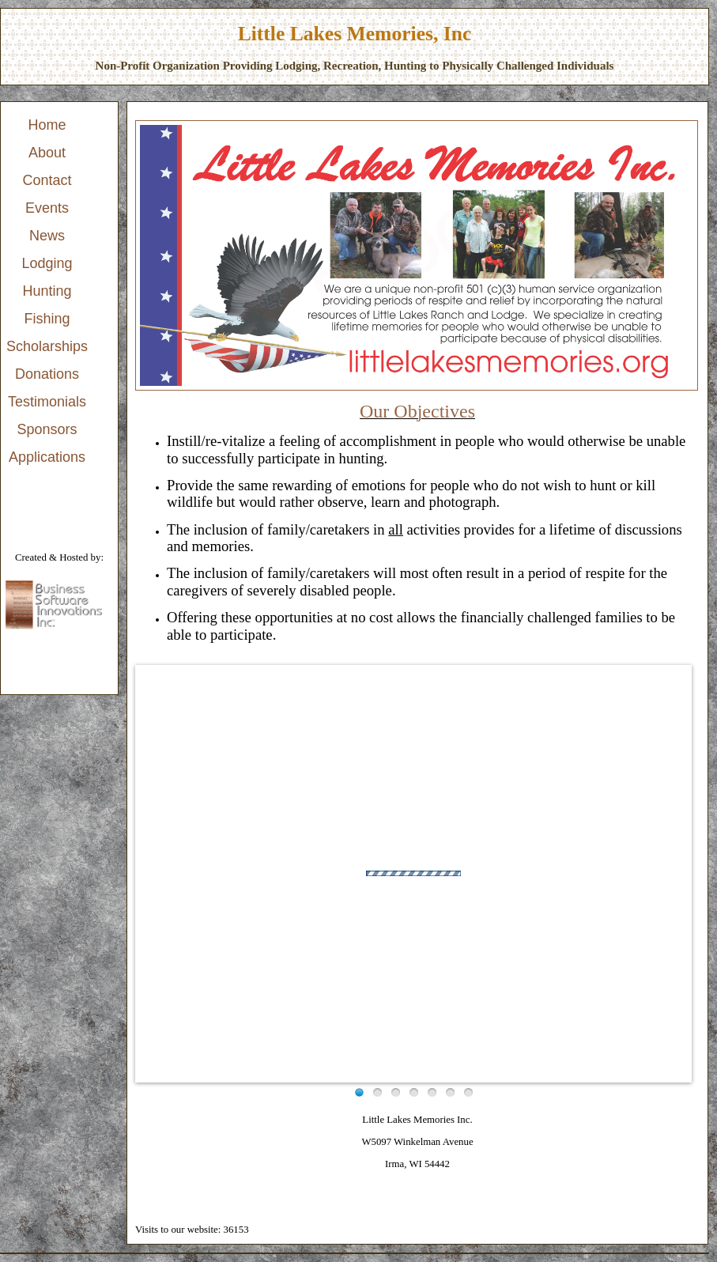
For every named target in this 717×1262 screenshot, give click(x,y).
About (47, 153)
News (47, 236)
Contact (47, 180)
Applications (47, 457)
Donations (47, 374)
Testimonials (47, 402)
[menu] (47, 291)
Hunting (47, 291)
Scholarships (47, 346)
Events (47, 208)
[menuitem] (47, 125)
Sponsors (47, 429)
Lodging (46, 263)
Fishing (47, 319)
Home (47, 125)
